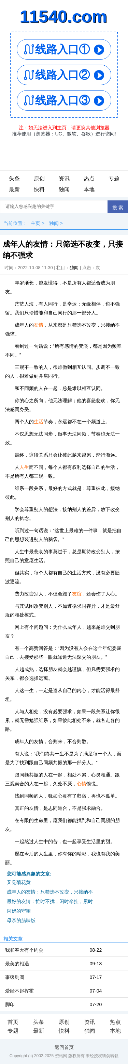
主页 (35, 223)
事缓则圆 (14, 977)
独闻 (64, 189)
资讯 (64, 178)
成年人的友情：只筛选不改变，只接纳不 (50, 892)
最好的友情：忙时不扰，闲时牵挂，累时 (50, 901)
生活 (38, 421)
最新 (14, 189)
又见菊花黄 (19, 882)
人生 (24, 467)
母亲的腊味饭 (21, 920)
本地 (89, 189)
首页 (13, 1022)
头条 (14, 178)
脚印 (10, 1004)
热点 (89, 178)
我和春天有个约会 (24, 950)
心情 (81, 783)
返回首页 (64, 1047)
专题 (114, 178)
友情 (38, 325)
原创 (39, 178)
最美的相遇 (17, 963)
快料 (39, 189)
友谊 (77, 593)
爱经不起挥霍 (19, 991)
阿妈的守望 (19, 911)
